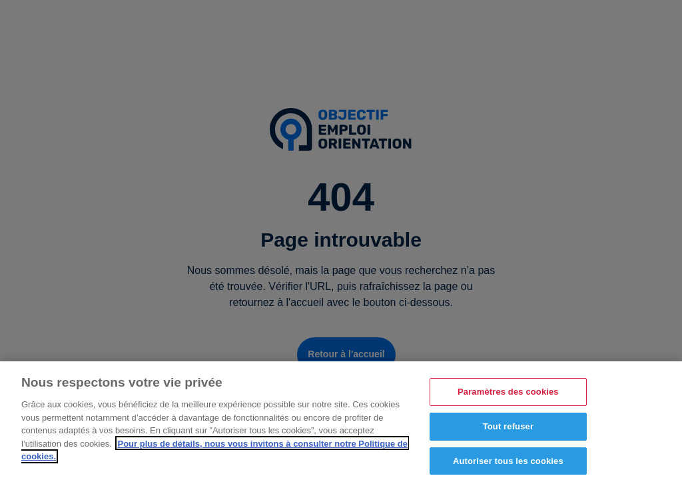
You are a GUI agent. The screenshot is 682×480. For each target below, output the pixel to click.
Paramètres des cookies (508, 395)
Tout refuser (508, 430)
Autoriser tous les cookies (508, 464)
